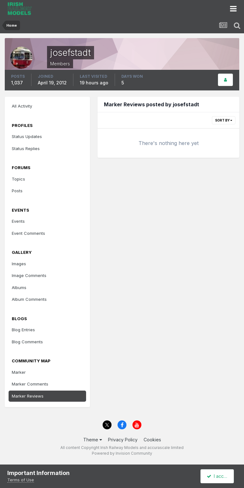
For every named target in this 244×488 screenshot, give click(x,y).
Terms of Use (20, 479)
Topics (18, 178)
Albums (19, 287)
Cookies (152, 439)
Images (19, 263)
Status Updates (27, 136)
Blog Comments (27, 341)
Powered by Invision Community (122, 453)
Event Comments (28, 233)
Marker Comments (30, 383)
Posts (17, 190)
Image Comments (29, 275)
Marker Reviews (28, 396)
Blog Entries (23, 329)
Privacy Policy (123, 439)
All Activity (22, 106)
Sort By (223, 120)
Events (18, 221)
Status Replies (26, 148)
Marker (19, 372)
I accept (218, 476)
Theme (92, 439)
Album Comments (29, 299)
